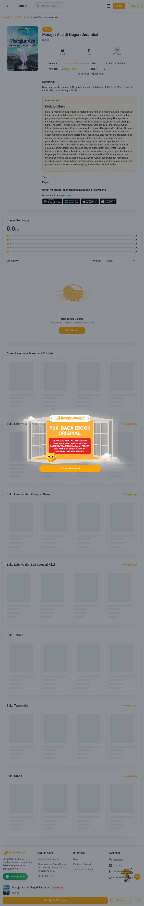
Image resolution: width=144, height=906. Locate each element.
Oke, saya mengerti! (70, 468)
